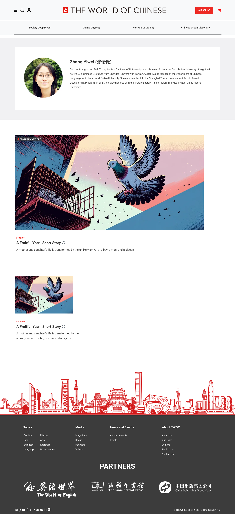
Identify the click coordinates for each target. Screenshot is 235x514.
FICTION (20, 238)
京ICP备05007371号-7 (210, 510)
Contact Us (168, 454)
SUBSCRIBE (204, 10)
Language (29, 449)
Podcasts (80, 444)
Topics (27, 427)
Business (29, 444)
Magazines (81, 435)
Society (28, 435)
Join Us (166, 444)
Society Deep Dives (39, 27)
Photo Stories (47, 449)
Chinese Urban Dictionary (195, 27)
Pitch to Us (168, 449)
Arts (42, 440)
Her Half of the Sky (143, 27)
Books (78, 440)
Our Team (167, 440)
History (44, 435)
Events (113, 440)
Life (26, 440)
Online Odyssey (91, 27)
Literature (45, 444)
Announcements (118, 435)
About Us (167, 435)
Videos (79, 449)
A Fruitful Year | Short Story (38, 243)
